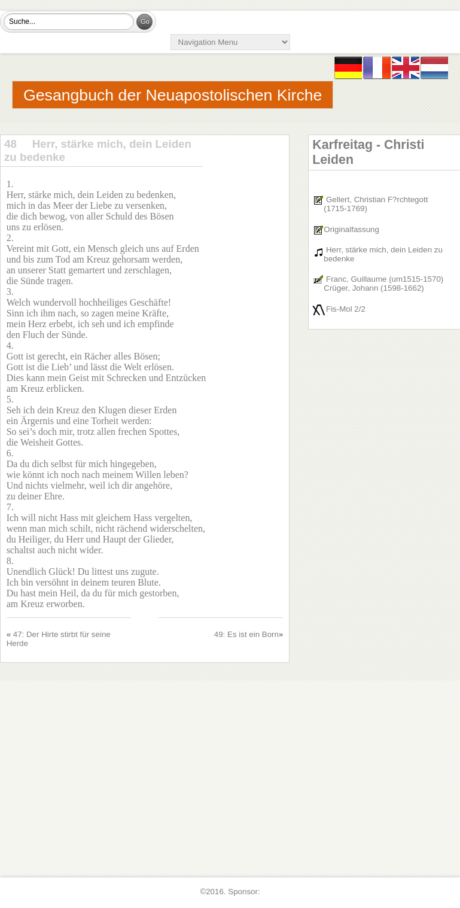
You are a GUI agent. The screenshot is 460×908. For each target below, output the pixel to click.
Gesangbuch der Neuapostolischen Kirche (172, 95)
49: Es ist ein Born (246, 634)
